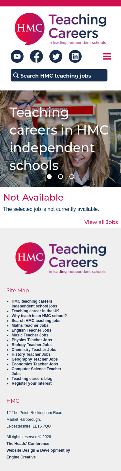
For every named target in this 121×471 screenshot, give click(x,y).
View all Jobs (101, 222)
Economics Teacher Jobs (35, 364)
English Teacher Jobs (31, 330)
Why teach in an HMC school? (39, 316)
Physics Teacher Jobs (32, 340)
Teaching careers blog (32, 378)
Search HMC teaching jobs (36, 320)
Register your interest (32, 383)
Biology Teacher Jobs (32, 345)
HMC (12, 401)
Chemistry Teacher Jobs (34, 349)
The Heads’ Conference (27, 443)
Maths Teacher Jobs (30, 325)
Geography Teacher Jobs (35, 359)
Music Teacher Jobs (30, 335)
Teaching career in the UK (35, 311)
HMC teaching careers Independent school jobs (34, 303)
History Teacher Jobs (31, 354)
